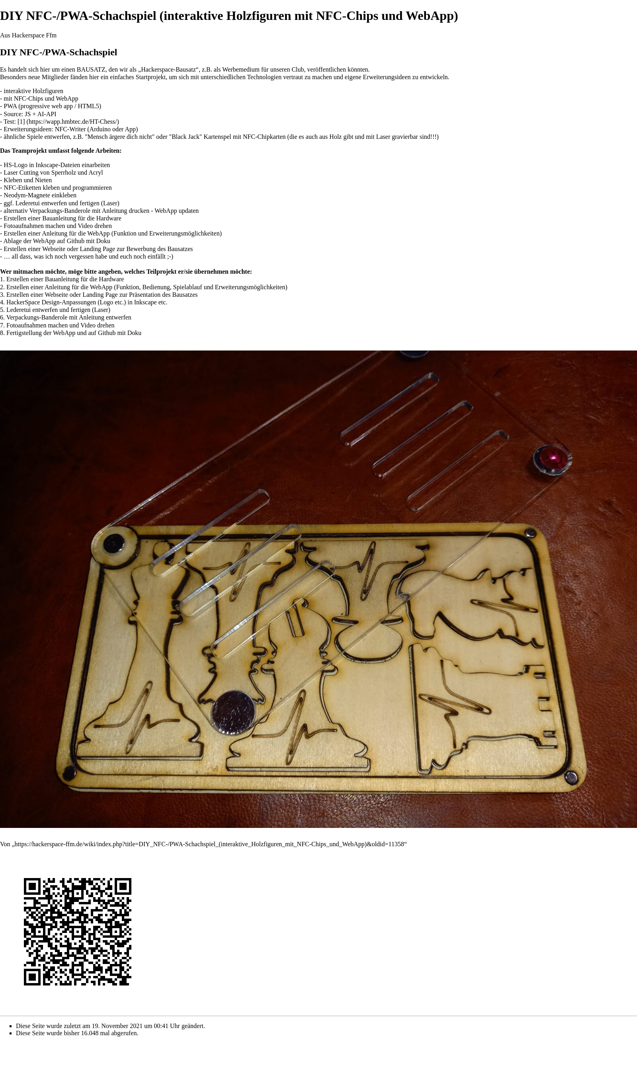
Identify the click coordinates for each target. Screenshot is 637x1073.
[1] (21, 121)
